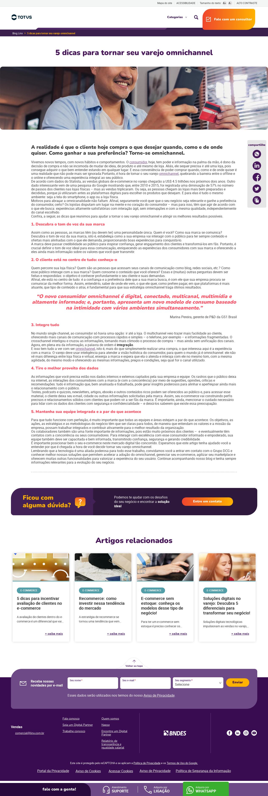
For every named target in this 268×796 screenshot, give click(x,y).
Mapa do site (164, 3)
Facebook (229, 733)
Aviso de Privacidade (159, 695)
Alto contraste (247, 3)
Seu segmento (183, 680)
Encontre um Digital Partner (114, 733)
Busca (196, 17)
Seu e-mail (129, 680)
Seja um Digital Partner (78, 725)
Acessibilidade (185, 3)
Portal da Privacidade (53, 770)
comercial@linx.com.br (29, 733)
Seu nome (76, 680)
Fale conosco (71, 719)
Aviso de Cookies (88, 771)
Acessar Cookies (121, 771)
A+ (224, 3)
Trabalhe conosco (74, 731)
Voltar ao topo (134, 666)
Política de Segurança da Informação (203, 770)
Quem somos (110, 719)
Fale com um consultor (233, 19)
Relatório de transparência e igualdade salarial (112, 744)
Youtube (254, 733)
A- (230, 3)
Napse (105, 725)
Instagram (246, 733)
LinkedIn (238, 733)
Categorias (175, 17)
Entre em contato (207, 501)
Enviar (237, 682)
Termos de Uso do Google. (182, 763)
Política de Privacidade (146, 763)
